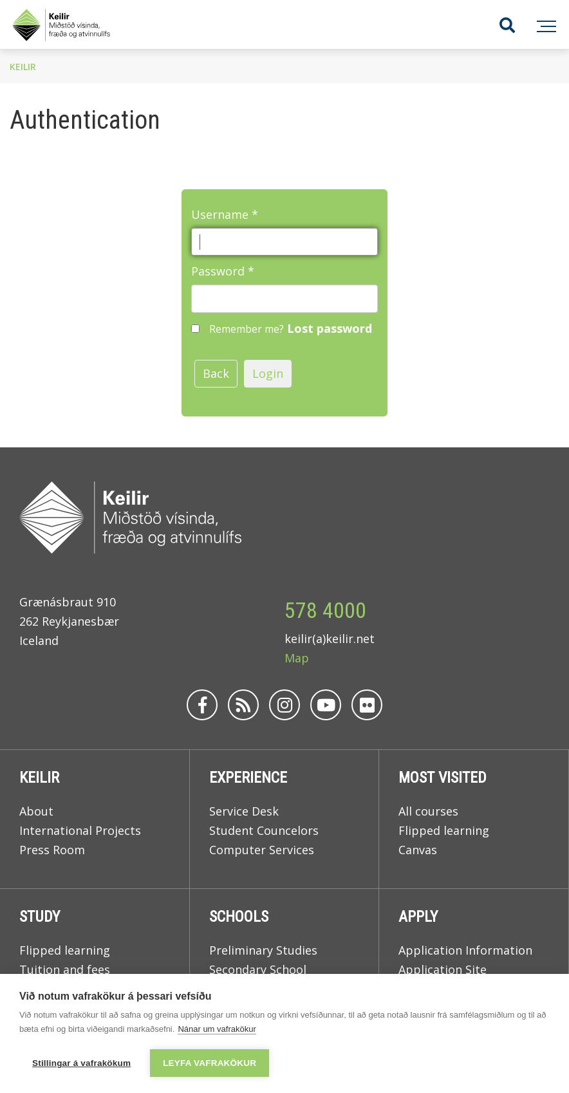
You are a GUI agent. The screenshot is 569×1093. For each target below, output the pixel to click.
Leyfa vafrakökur (209, 1063)
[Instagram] (284, 704)
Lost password (329, 328)
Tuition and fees (64, 969)
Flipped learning (443, 830)
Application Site (442, 969)
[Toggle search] (497, 25)
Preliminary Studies (263, 950)
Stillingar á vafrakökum (81, 1063)
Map (296, 658)
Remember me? (246, 329)
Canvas (417, 849)
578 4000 (325, 610)
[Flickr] (366, 704)
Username (219, 214)
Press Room (52, 849)
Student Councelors (264, 830)
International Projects (80, 830)
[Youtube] (325, 704)
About (36, 811)
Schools (238, 917)
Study (39, 917)
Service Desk (244, 811)
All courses (428, 811)
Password (218, 271)
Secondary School (257, 969)
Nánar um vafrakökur (217, 1029)
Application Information (465, 950)
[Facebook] (202, 704)
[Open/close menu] (544, 25)
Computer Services (261, 849)
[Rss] (243, 704)
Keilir (23, 67)
